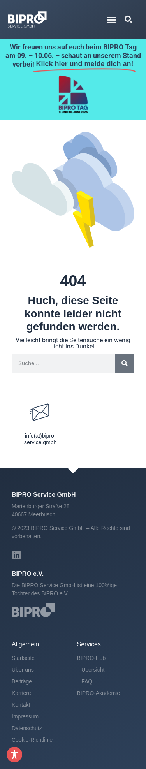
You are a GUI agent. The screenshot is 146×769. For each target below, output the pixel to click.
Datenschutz (27, 728)
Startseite (23, 658)
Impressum (25, 716)
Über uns (23, 670)
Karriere (21, 693)
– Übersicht (91, 670)
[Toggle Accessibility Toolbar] (14, 754)
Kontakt (21, 705)
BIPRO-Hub (91, 658)
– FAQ (85, 681)
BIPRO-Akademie (98, 693)
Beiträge (22, 681)
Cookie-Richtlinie (32, 740)
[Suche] (124, 363)
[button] (111, 19)
